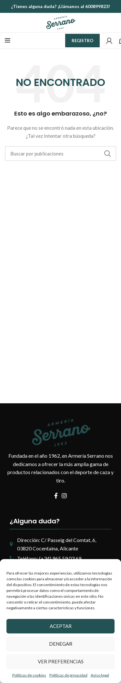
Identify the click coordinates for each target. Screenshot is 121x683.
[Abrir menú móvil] (8, 40)
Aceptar (61, 626)
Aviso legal (100, 675)
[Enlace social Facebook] (56, 496)
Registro (82, 40)
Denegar (60, 644)
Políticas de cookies (29, 675)
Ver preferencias (61, 661)
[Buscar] (60, 153)
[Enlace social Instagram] (64, 496)
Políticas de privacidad (68, 675)
